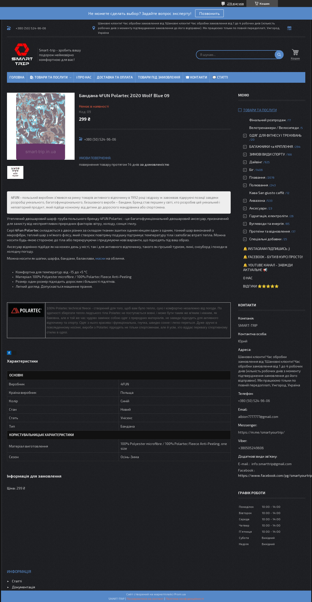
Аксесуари (258, 208)
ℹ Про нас (83, 77)
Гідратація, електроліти (268, 216)
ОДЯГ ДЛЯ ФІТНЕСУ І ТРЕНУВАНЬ (275, 135)
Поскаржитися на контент (145, 598)
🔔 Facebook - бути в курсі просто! (273, 257)
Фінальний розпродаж (268, 120)
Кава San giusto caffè (266, 193)
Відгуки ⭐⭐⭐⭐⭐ (261, 286)
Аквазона (257, 200)
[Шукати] (279, 54)
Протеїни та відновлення (269, 231)
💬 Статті (220, 77)
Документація (23, 587)
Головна (16, 77)
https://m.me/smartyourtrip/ (261, 432)
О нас (248, 278)
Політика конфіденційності (185, 598)
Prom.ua (180, 594)
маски (100, 258)
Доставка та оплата (115, 77)
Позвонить (209, 13)
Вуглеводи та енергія (266, 223)
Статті (17, 581)
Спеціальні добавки (265, 239)
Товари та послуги (260, 110)
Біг (251, 169)
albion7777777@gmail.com (258, 416)
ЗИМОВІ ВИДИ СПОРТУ (267, 154)
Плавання (257, 177)
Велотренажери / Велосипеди (274, 127)
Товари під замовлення (159, 77)
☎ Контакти (196, 77)
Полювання (258, 185)
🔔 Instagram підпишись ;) (266, 248)
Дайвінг (255, 162)
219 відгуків (235, 3)
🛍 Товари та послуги (49, 77)
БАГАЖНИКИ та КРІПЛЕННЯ (271, 146)
